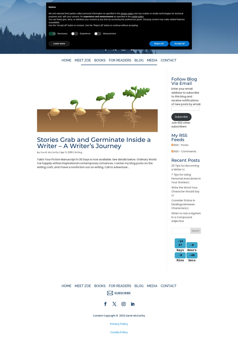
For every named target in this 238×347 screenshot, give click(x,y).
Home (66, 60)
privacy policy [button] (127, 308)
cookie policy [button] (137, 311)
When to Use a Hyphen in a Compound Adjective (186, 217)
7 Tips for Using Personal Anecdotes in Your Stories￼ (186, 178)
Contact (169, 60)
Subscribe (181, 117)
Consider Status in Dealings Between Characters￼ (183, 204)
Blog (139, 60)
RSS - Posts (179, 145)
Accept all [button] (180, 338)
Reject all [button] (158, 338)
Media (152, 60)
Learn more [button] (59, 338)
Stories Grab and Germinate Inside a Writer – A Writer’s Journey (94, 143)
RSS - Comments (183, 151)
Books (99, 60)
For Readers (120, 60)
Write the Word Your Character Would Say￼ (185, 191)
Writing (78, 152)
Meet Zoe (83, 60)
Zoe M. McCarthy (49, 152)
